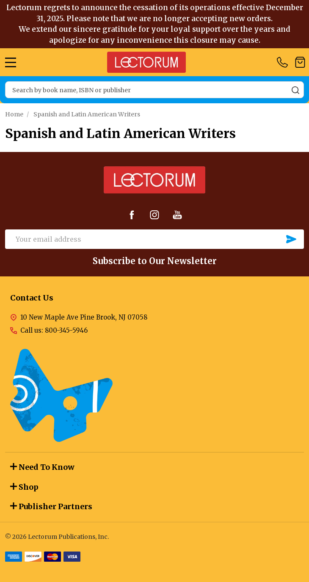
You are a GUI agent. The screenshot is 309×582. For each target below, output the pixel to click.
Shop (24, 487)
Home (14, 114)
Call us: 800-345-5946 (54, 330)
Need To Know (42, 467)
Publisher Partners (51, 506)
